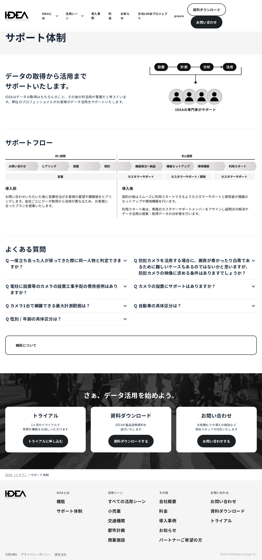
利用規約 (11, 554)
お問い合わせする (216, 441)
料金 (110, 16)
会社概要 (167, 501)
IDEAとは (47, 16)
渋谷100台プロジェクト (152, 16)
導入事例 (95, 16)
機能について (26, 345)
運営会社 (60, 554)
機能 (61, 501)
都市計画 (116, 530)
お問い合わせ (206, 22)
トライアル (221, 521)
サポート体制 (69, 511)
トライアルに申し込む (45, 441)
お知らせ (125, 16)
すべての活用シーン (127, 501)
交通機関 (116, 521)
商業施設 (116, 540)
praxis (179, 16)
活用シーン (72, 16)
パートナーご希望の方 (180, 540)
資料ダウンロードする (131, 441)
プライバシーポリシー (36, 554)
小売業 (114, 511)
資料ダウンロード (206, 9)
